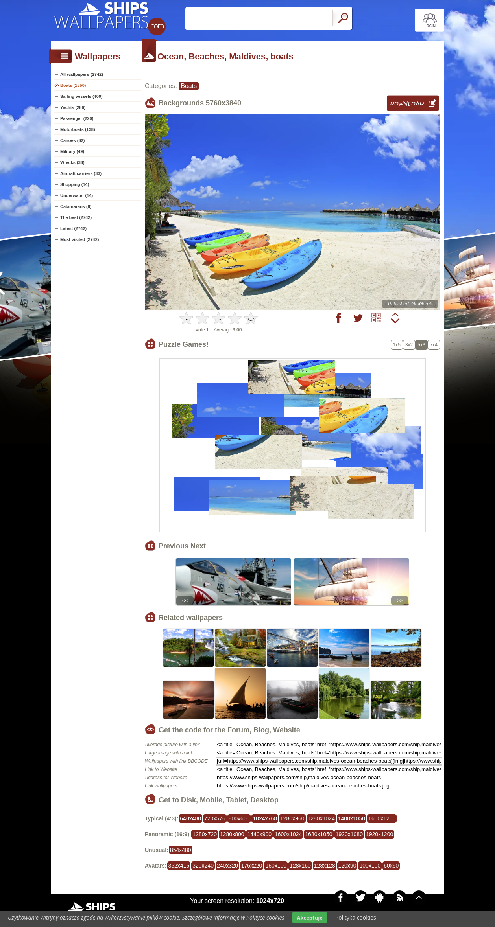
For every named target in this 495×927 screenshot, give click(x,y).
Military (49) (72, 151)
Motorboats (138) (77, 129)
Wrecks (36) (72, 162)
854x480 (180, 850)
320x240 (203, 866)
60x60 (391, 866)
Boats (189, 86)
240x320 (227, 866)
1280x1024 (321, 818)
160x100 (275, 866)
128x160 (300, 866)
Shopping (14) (74, 184)
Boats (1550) (73, 85)
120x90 (347, 866)
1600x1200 (381, 818)
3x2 (409, 345)
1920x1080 (349, 834)
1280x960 (292, 818)
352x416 (179, 866)
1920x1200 (379, 834)
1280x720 (204, 834)
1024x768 (265, 818)
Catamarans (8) (75, 206)
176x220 (251, 866)
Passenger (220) (76, 118)
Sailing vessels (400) (81, 96)
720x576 (214, 818)
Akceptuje (309, 917)
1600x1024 (288, 834)
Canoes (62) (72, 140)
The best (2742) (76, 217)
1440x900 (260, 834)
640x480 (190, 818)
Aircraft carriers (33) (81, 173)
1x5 (397, 345)
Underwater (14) (76, 195)
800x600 (239, 818)
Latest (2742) (73, 228)
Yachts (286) (72, 107)
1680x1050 (318, 834)
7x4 (434, 345)
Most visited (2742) (79, 239)
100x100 (369, 866)
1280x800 (232, 834)
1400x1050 (351, 818)
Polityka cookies (355, 917)
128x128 (324, 866)
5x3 (421, 345)
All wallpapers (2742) (81, 74)
